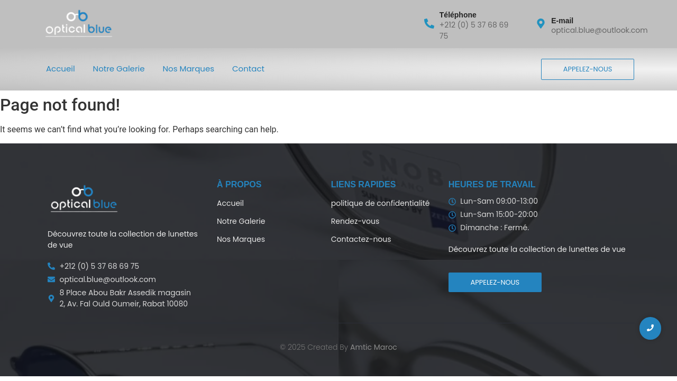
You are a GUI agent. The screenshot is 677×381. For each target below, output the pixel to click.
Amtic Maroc (373, 347)
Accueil (60, 68)
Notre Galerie (119, 68)
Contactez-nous (361, 239)
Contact (248, 68)
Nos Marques (189, 68)
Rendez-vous (355, 221)
